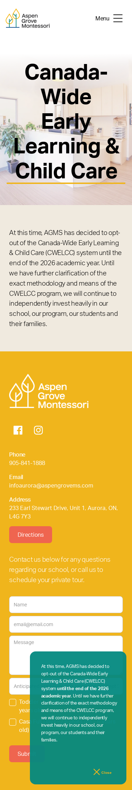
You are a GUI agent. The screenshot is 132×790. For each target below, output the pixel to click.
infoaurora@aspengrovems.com (51, 485)
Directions (31, 534)
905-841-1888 (27, 462)
